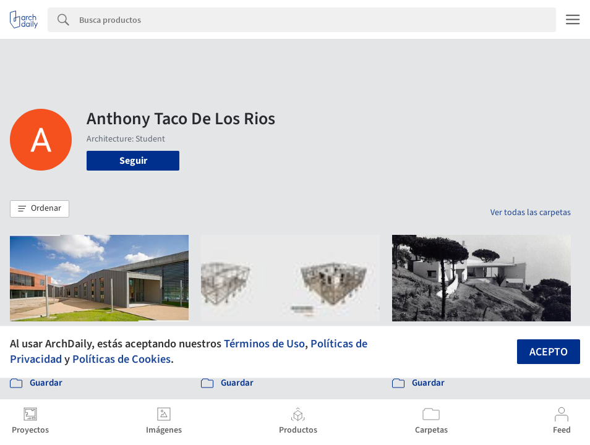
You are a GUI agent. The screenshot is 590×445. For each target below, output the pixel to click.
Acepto (548, 352)
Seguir (133, 160)
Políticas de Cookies (121, 359)
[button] (39, 209)
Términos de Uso (264, 344)
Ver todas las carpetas (530, 212)
